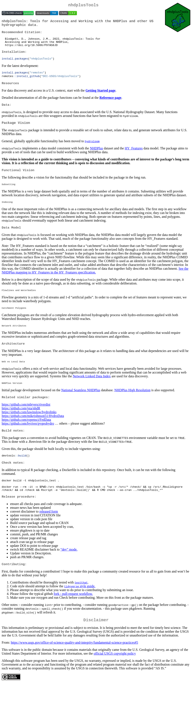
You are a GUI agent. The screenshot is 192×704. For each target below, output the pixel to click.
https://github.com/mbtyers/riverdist (26, 418)
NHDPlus (96, 156)
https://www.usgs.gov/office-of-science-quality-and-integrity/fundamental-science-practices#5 (74, 662)
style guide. (79, 605)
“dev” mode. (69, 568)
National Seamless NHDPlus (80, 404)
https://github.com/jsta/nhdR (21, 422)
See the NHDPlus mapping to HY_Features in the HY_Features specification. (95, 280)
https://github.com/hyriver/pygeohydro (28, 437)
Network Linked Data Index (92, 389)
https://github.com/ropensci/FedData (26, 434)
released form (48, 530)
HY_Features (134, 156)
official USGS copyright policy (115, 673)
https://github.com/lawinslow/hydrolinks (29, 426)
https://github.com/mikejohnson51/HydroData (33, 430)
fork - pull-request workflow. (73, 612)
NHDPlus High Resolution (132, 404)
